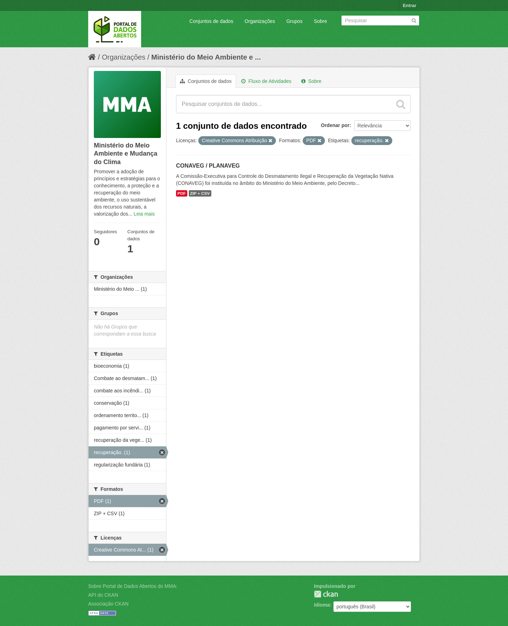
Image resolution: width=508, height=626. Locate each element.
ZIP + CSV (200, 193)
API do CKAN (103, 595)
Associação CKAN (108, 604)
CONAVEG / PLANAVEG (208, 166)
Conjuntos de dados (211, 21)
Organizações (259, 21)
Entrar (409, 5)
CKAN (326, 594)
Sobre (320, 21)
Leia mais (144, 214)
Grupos (294, 21)
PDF (181, 193)
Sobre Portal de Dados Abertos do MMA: (132, 586)
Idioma (322, 605)
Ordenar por (335, 125)
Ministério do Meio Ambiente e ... (206, 57)
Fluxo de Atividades (266, 81)
